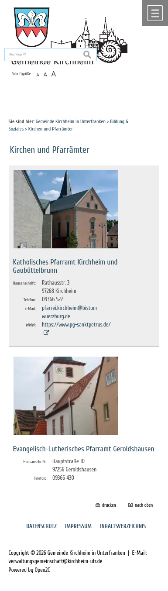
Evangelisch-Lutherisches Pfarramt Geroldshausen (83, 449)
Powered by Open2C (29, 570)
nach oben (144, 505)
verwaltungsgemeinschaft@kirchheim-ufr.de (56, 561)
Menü (155, 13)
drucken (109, 505)
